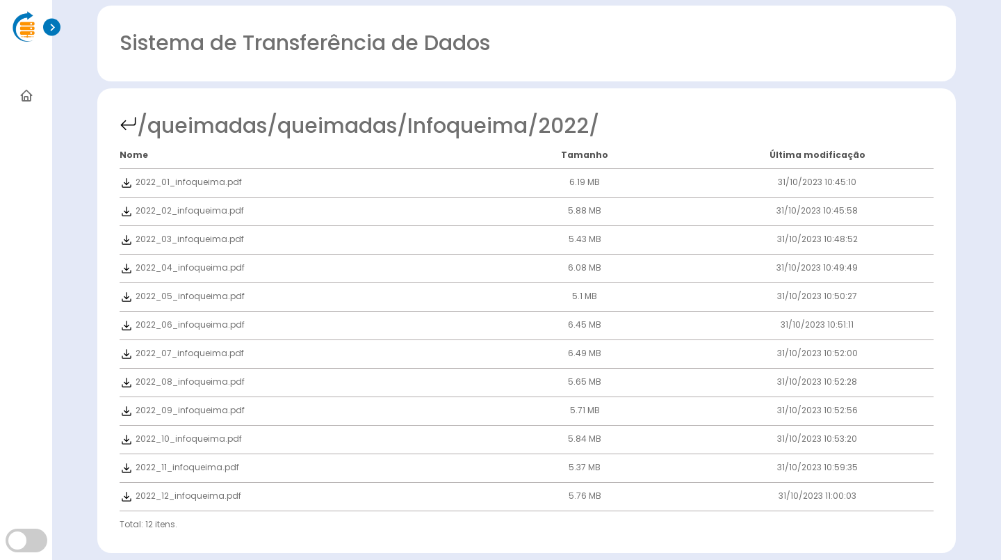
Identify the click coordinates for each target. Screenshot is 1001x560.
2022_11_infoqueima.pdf (179, 467)
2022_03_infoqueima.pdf (182, 239)
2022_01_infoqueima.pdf (181, 182)
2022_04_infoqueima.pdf (182, 267)
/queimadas (202, 126)
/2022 (558, 126)
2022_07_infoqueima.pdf (182, 353)
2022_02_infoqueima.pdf (182, 210)
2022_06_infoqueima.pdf (182, 324)
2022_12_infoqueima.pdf (180, 496)
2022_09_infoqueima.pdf (182, 410)
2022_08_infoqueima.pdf (182, 381)
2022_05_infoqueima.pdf (182, 296)
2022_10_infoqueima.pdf (181, 439)
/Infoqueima (462, 126)
